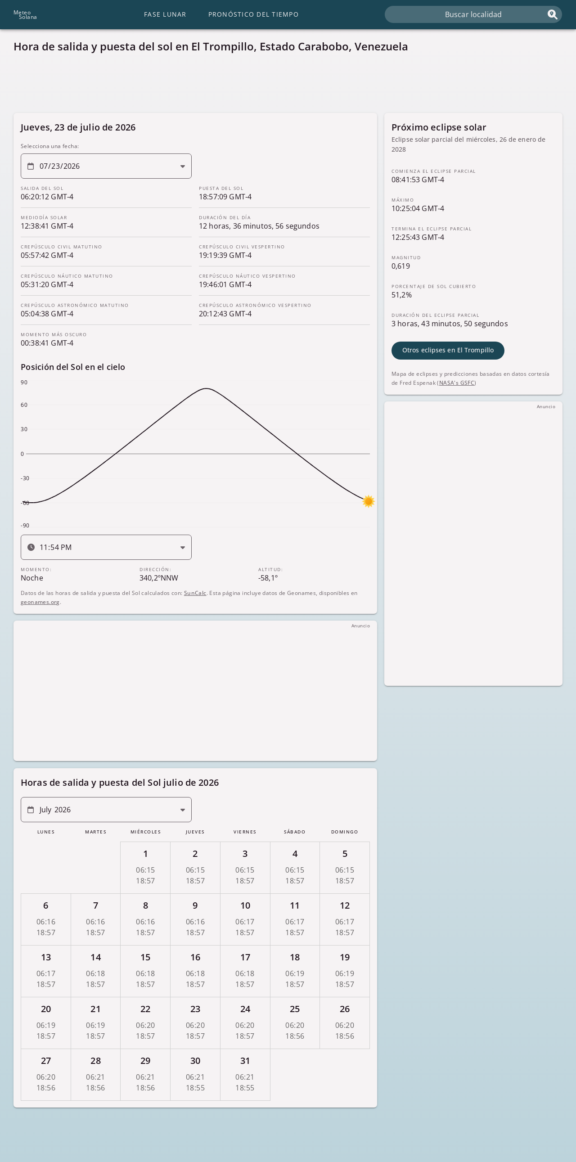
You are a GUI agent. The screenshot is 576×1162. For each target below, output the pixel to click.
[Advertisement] (284, 85)
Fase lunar (165, 14)
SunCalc (195, 592)
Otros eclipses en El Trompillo (448, 350)
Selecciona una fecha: (50, 146)
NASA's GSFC (456, 382)
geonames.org (40, 601)
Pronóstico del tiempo (253, 14)
